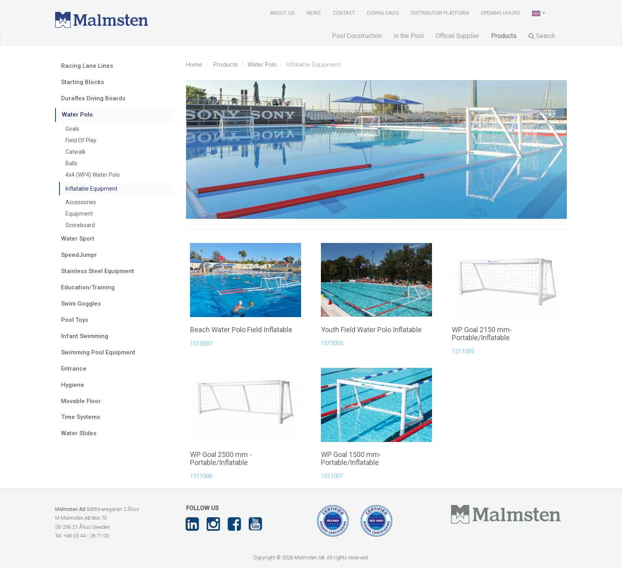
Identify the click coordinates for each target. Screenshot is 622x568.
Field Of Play (80, 140)
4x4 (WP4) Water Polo (92, 175)
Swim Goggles (81, 303)
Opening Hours (500, 13)
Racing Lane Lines (87, 65)
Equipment (79, 213)
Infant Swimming (84, 336)
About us (282, 13)
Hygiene (72, 384)
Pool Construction (357, 36)
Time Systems (80, 417)
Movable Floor (81, 401)
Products (503, 36)
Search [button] (541, 36)
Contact (344, 13)
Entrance (73, 368)
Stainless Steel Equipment (97, 271)
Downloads (383, 13)
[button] (539, 13)
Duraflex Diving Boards (93, 98)
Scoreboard (80, 225)
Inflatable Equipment (91, 189)
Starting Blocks (82, 82)
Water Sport (77, 238)
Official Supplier (457, 36)
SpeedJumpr (79, 254)
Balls (71, 163)
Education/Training (88, 287)
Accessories (80, 202)
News (314, 13)
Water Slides (78, 433)
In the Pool (409, 36)
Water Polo (262, 64)
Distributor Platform (440, 13)
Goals (72, 129)
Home (194, 64)
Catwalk (75, 152)
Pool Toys (74, 319)
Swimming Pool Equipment (98, 352)
